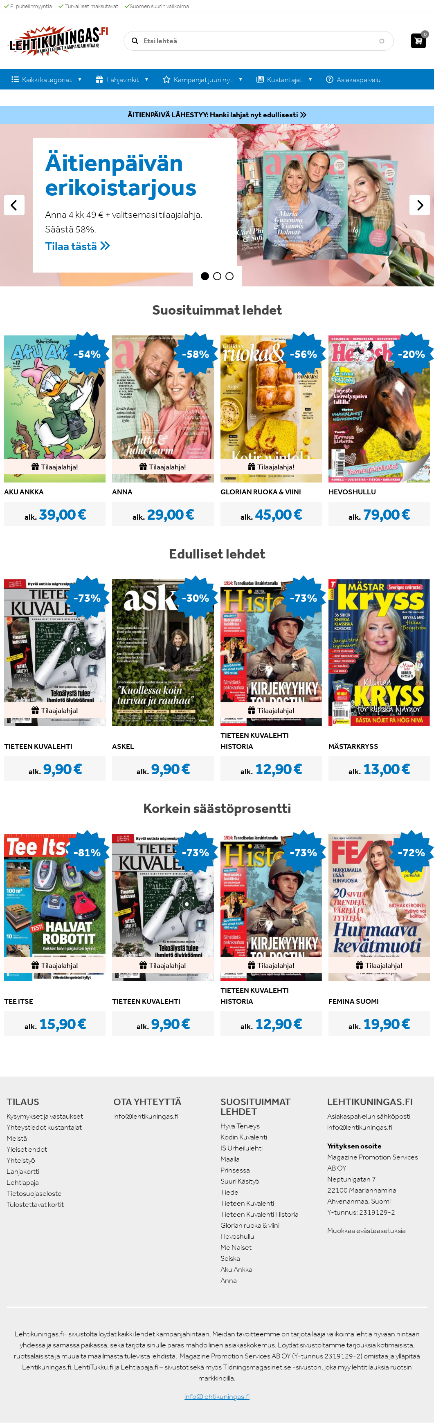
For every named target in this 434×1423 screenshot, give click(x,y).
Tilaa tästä (71, 246)
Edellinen (14, 205)
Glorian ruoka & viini (249, 1225)
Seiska (230, 1258)
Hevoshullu (237, 1236)
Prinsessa (235, 1170)
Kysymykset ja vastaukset (45, 1116)
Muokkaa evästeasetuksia (366, 1230)
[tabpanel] (217, 205)
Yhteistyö (21, 1160)
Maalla (230, 1159)
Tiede (229, 1192)
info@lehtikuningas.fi (145, 1116)
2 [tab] (217, 276)
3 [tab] (229, 276)
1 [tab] (205, 276)
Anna (228, 1280)
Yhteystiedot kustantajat (44, 1127)
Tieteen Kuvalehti (247, 1203)
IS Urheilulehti (241, 1148)
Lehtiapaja (23, 1182)
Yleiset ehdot (27, 1149)
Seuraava (419, 205)
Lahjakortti (23, 1171)
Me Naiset (236, 1247)
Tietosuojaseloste (34, 1193)
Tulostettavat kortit (35, 1204)
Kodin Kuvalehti (243, 1137)
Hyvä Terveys (240, 1125)
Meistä (17, 1138)
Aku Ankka (236, 1269)
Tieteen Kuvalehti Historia (259, 1214)
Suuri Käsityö (239, 1181)
